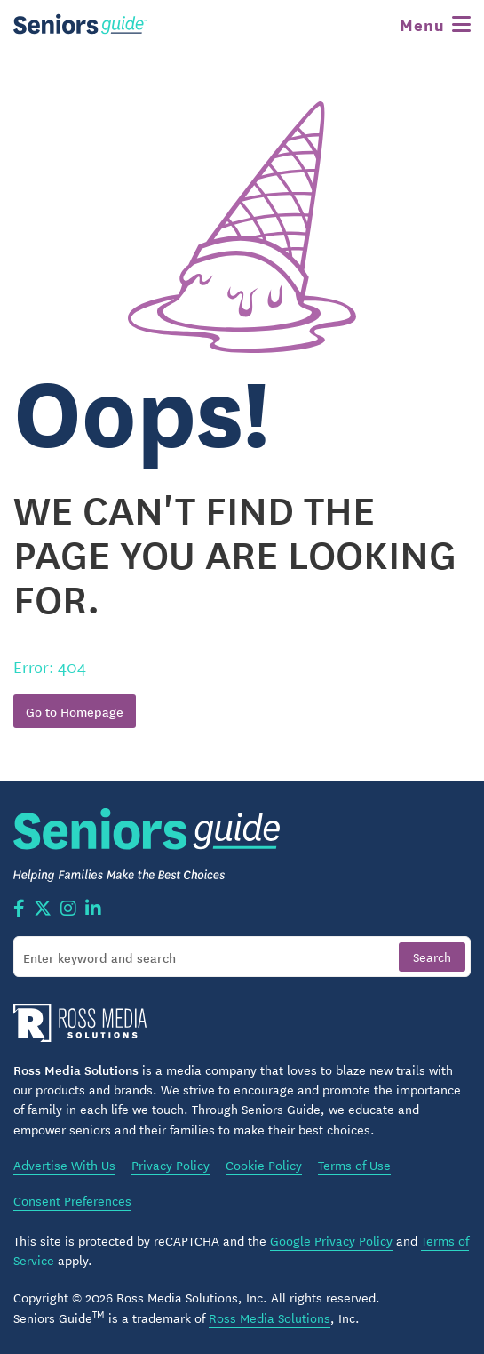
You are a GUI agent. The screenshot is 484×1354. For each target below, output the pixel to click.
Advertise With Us (64, 1164)
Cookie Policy (264, 1164)
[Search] (242, 956)
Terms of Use (354, 1164)
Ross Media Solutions (269, 1317)
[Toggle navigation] (435, 24)
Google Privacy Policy (331, 1240)
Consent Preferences (72, 1200)
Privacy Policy (170, 1164)
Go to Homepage (74, 711)
